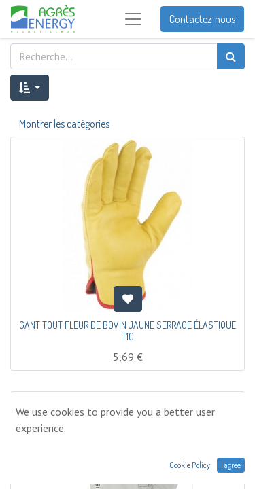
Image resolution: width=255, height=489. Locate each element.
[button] (29, 88)
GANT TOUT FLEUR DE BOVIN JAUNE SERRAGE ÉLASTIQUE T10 (127, 330)
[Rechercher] (231, 56)
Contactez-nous (202, 19)
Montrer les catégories (64, 123)
